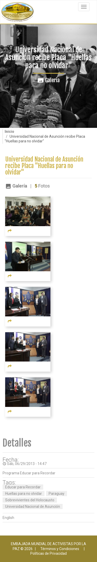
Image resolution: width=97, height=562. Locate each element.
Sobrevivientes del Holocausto (29, 500)
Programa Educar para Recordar (29, 473)
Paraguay (56, 493)
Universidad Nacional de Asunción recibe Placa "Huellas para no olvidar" (44, 166)
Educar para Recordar (23, 487)
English (8, 518)
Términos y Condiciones (59, 549)
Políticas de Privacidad (48, 553)
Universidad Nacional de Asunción (32, 506)
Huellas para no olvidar (23, 493)
